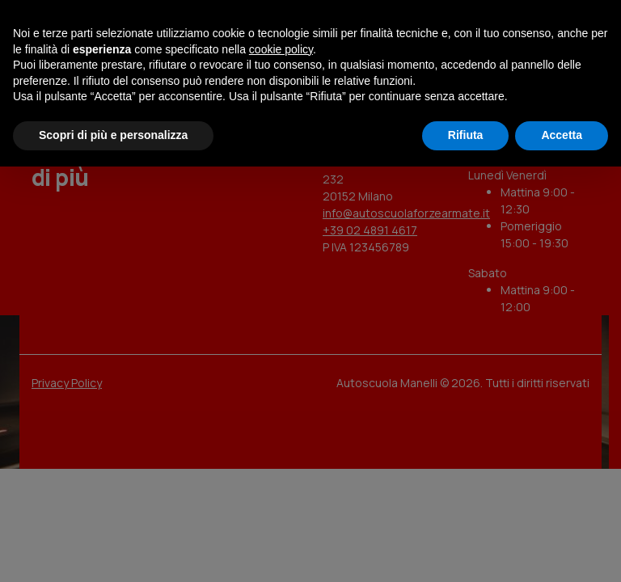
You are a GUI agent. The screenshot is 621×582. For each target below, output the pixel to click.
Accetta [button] (561, 135)
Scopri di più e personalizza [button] (113, 135)
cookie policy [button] (281, 49)
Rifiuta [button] (466, 135)
